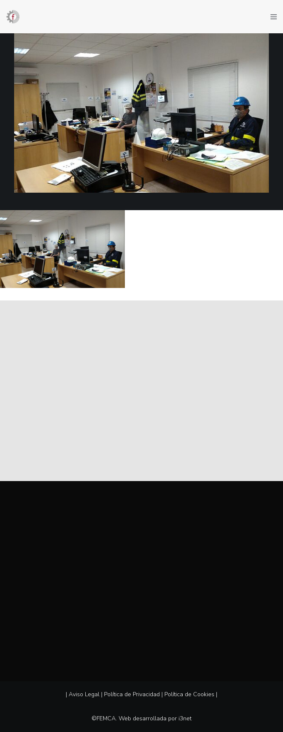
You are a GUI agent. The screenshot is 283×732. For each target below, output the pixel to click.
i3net (185, 718)
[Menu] (271, 16)
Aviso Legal (84, 694)
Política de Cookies (189, 694)
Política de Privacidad (132, 694)
